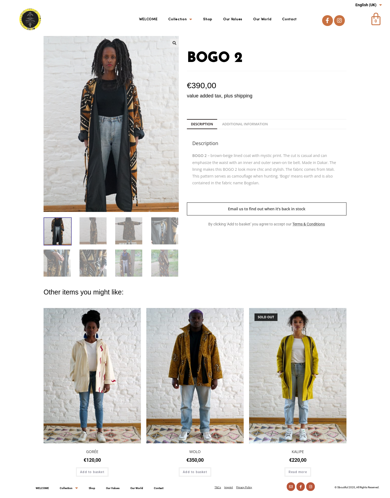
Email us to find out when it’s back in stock (266, 208)
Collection (180, 19)
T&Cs (217, 487)
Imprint (228, 487)
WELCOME (148, 19)
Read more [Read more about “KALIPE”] (298, 472)
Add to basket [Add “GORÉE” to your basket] (92, 472)
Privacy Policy (244, 487)
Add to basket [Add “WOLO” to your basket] (195, 472)
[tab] (202, 124)
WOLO (195, 451)
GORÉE (92, 451)
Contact (289, 19)
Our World (262, 19)
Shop (207, 19)
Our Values (232, 19)
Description (202, 124)
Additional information (245, 124)
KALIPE (298, 451)
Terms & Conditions (308, 224)
